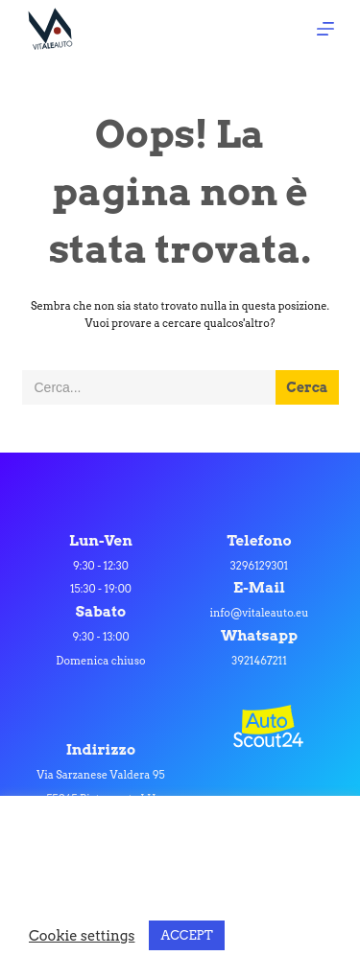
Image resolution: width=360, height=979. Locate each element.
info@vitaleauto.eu (259, 612)
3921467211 (259, 660)
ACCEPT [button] (186, 935)
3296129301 (259, 565)
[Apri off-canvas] (325, 28)
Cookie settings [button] (81, 935)
